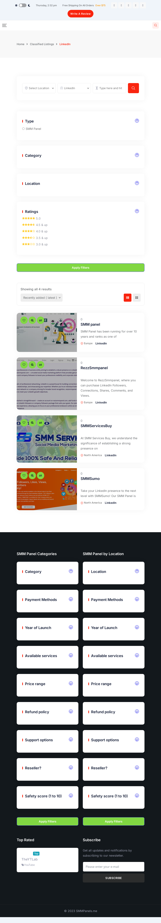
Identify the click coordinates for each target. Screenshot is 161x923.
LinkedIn (101, 351)
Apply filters (80, 275)
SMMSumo (90, 486)
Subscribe (113, 886)
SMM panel (90, 332)
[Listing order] (42, 306)
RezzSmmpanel (94, 376)
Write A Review (80, 13)
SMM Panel (33, 136)
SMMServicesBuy (96, 434)
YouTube (29, 872)
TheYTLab (29, 867)
